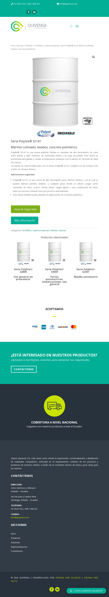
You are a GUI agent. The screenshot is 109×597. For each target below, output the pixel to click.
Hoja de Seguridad (25, 209)
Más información (24, 220)
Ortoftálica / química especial (46, 45)
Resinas (20, 45)
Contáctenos (24, 369)
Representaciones (19, 546)
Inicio (13, 45)
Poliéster (29, 45)
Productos (15, 538)
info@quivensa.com (20, 517)
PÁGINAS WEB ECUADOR (68, 577)
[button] (86, 591)
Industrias (15, 542)
